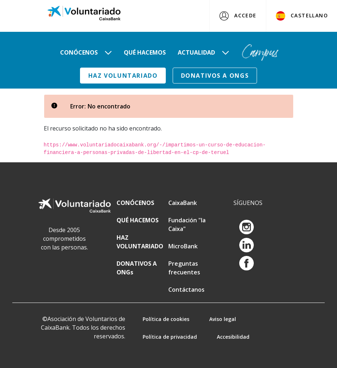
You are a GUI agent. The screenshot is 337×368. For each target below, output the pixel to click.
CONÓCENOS (135, 203)
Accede (237, 16)
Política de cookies (166, 319)
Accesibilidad (233, 336)
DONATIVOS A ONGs (215, 76)
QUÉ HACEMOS (138, 220)
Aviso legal (222, 319)
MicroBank (183, 246)
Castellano (302, 16)
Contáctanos (186, 290)
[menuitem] (86, 52)
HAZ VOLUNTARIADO (123, 76)
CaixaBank (182, 203)
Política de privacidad (170, 336)
